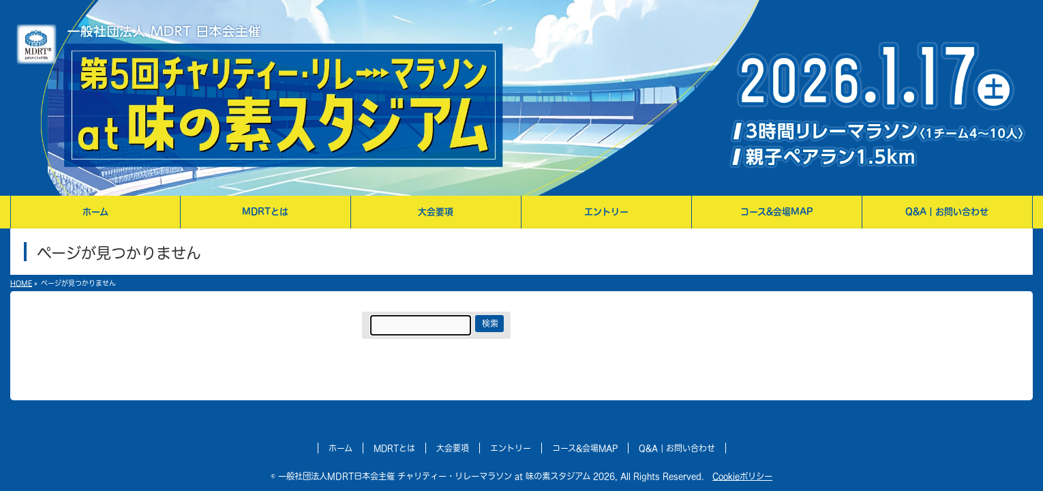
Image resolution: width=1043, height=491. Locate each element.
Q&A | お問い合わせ (675, 448)
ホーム (343, 448)
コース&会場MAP (586, 448)
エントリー (512, 448)
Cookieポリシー (729, 476)
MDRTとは (397, 448)
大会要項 (454, 448)
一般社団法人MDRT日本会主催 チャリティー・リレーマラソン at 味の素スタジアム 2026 (455, 476)
